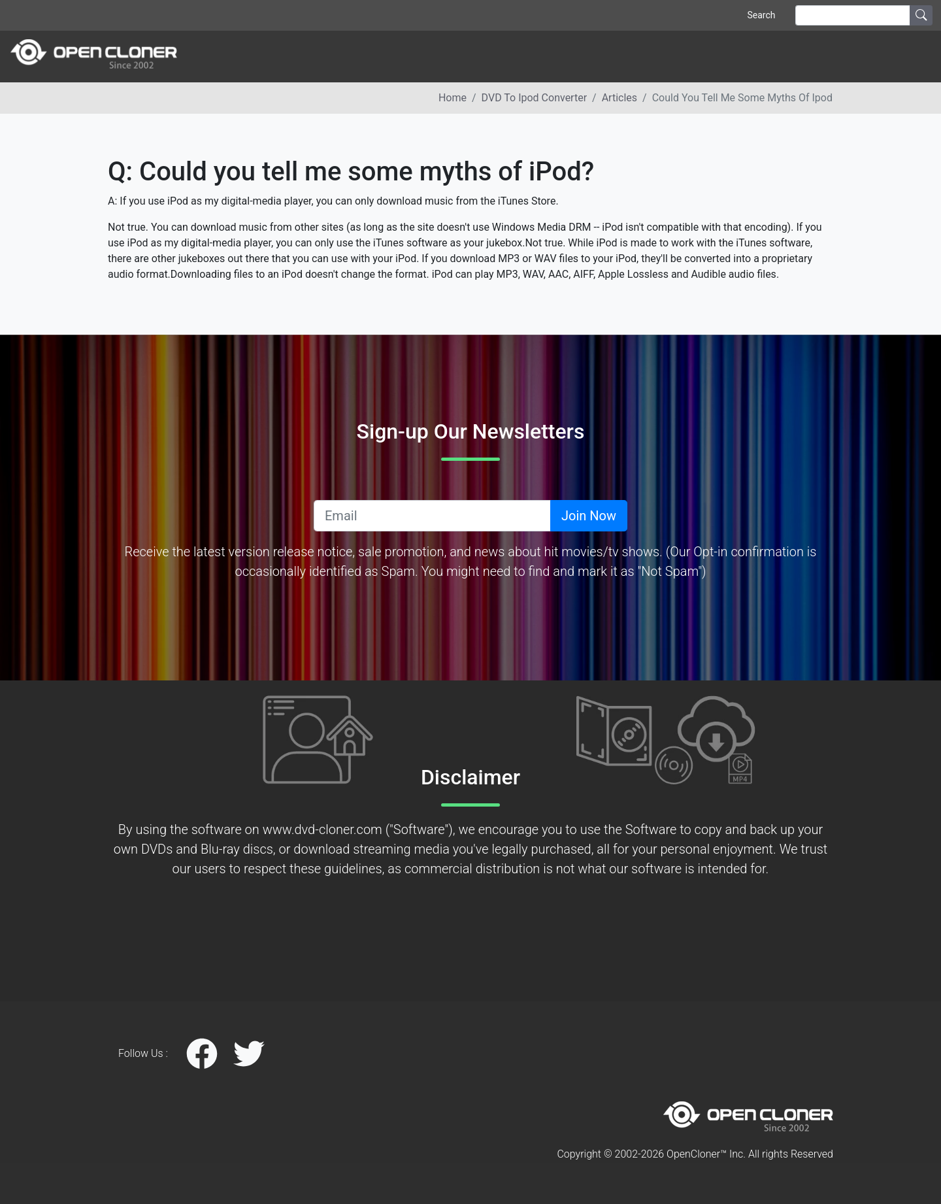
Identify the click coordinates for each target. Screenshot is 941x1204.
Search (761, 15)
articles (619, 98)
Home (452, 98)
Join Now (588, 516)
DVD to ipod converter (534, 98)
